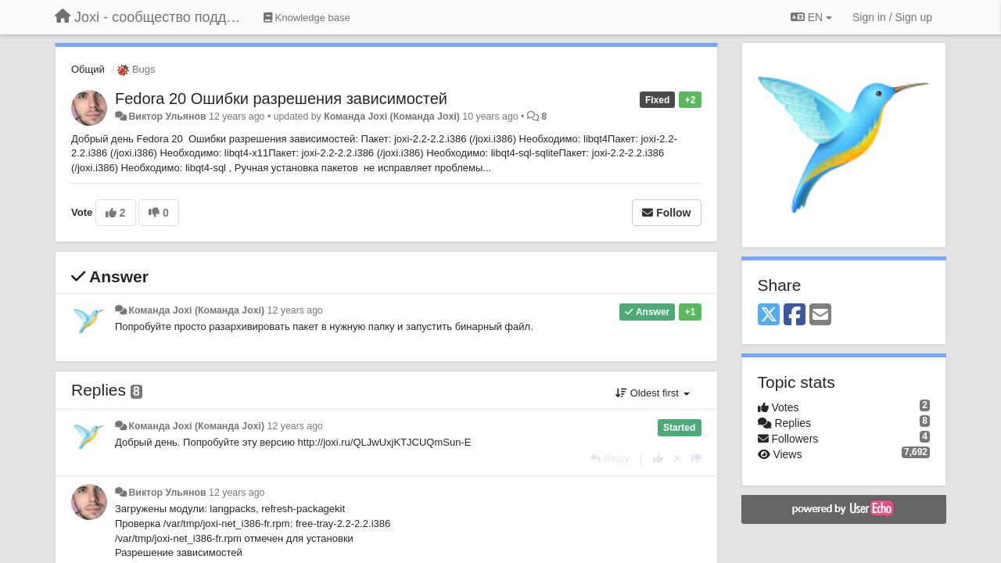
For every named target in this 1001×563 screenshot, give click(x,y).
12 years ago (295, 310)
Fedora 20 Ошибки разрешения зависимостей (281, 98)
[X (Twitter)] (769, 315)
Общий (88, 69)
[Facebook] (794, 315)
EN (811, 17)
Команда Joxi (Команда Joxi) (392, 116)
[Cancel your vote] (677, 458)
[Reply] (610, 458)
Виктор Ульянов (167, 116)
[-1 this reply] (696, 458)
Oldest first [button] (652, 393)
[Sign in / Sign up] (892, 17)
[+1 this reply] (658, 458)
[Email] (820, 315)
